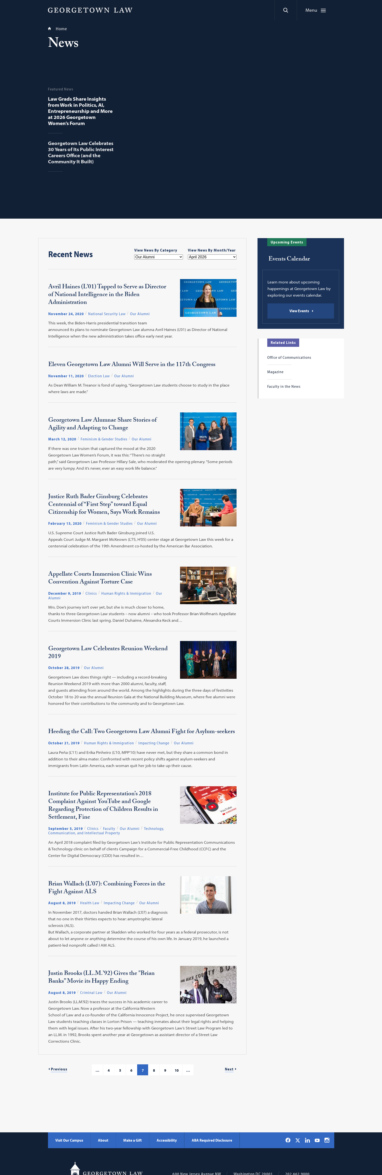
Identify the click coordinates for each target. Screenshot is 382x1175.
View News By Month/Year (212, 250)
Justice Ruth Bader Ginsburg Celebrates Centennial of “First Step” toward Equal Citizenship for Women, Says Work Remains (104, 505)
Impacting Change (153, 742)
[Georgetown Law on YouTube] (317, 1140)
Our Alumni (140, 313)
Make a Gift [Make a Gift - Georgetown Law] (132, 1140)
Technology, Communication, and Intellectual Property (106, 830)
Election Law (99, 375)
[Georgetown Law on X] (297, 1140)
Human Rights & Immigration (126, 593)
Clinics (91, 593)
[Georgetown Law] (90, 10)
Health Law (89, 902)
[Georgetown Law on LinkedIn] (307, 1140)
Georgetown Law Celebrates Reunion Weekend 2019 (108, 653)
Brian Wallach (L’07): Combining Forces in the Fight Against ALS (106, 888)
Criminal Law (91, 992)
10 (177, 1070)
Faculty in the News (284, 386)
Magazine (275, 371)
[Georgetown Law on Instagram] (327, 1140)
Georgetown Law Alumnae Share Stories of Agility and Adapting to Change (102, 425)
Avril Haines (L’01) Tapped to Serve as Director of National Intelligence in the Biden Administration (107, 295)
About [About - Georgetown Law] (103, 1140)
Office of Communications (289, 357)
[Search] (286, 10)
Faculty (109, 828)
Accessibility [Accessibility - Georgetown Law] (167, 1140)
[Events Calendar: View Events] (300, 311)
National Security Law (107, 313)
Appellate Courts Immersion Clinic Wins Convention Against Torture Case (100, 579)
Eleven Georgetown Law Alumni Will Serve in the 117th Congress (131, 365)
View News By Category (155, 250)
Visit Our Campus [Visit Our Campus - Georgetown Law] (69, 1140)
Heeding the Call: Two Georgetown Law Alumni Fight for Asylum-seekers (141, 732)
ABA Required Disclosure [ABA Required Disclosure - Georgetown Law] (212, 1140)
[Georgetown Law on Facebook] (288, 1140)
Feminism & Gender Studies (104, 439)
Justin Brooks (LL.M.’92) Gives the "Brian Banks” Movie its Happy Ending (101, 978)
